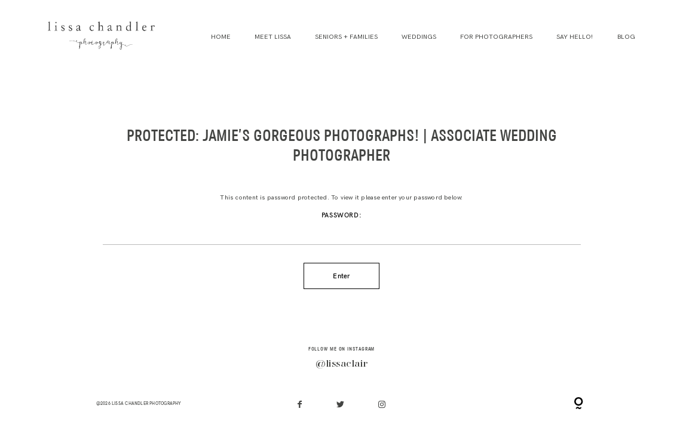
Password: (342, 228)
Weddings (419, 37)
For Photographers (496, 37)
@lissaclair (341, 364)
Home (221, 37)
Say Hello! (574, 37)
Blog (626, 37)
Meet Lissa (273, 37)
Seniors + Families (346, 37)
